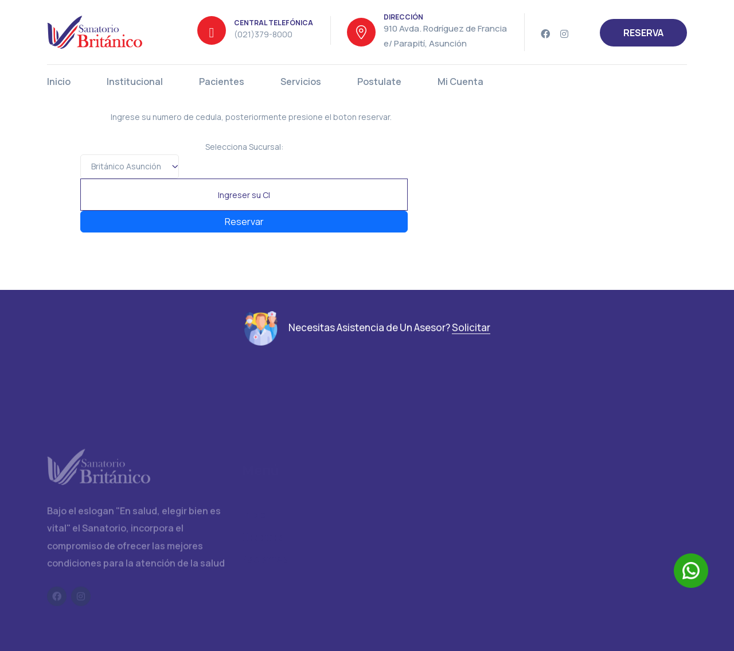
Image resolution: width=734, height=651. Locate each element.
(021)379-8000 (263, 34)
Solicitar (471, 332)
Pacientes (221, 81)
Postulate (379, 81)
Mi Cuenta (460, 81)
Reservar (244, 221)
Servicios (300, 81)
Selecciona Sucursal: (244, 146)
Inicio (59, 81)
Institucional (135, 81)
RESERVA (643, 32)
